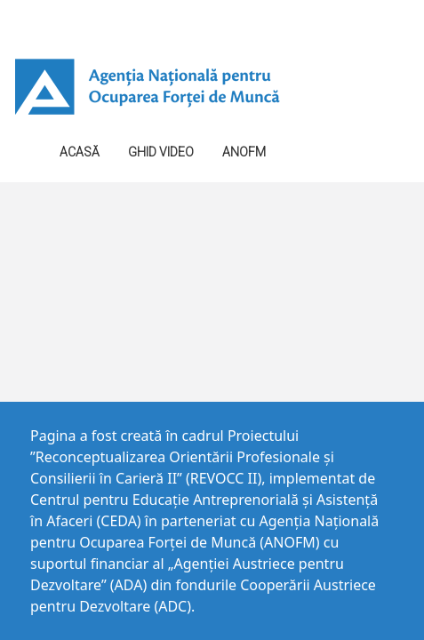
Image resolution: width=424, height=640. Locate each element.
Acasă (80, 152)
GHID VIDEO (161, 152)
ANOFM (244, 152)
